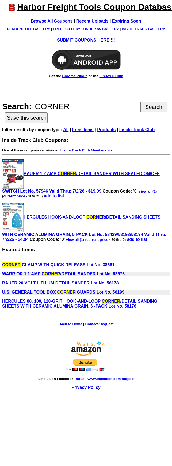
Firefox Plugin (111, 76)
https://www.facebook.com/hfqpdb (105, 379)
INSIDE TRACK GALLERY (143, 29)
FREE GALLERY (66, 29)
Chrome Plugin (74, 76)
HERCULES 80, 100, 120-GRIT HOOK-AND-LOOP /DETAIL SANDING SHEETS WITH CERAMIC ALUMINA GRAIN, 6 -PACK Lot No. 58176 (80, 303)
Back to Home (70, 324)
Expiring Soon (126, 21)
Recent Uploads (92, 21)
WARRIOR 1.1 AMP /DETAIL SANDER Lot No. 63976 (63, 274)
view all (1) (148, 191)
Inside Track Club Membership (86, 150)
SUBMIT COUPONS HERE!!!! (86, 40)
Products (106, 129)
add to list (54, 196)
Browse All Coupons (52, 21)
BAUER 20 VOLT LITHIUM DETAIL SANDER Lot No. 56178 (60, 283)
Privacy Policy (86, 387)
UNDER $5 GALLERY (101, 29)
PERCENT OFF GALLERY (28, 29)
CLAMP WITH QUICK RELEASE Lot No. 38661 (58, 264)
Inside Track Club (137, 129)
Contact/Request (99, 324)
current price (14, 196)
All (65, 129)
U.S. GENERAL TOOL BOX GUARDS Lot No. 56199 (63, 292)
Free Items (83, 129)
